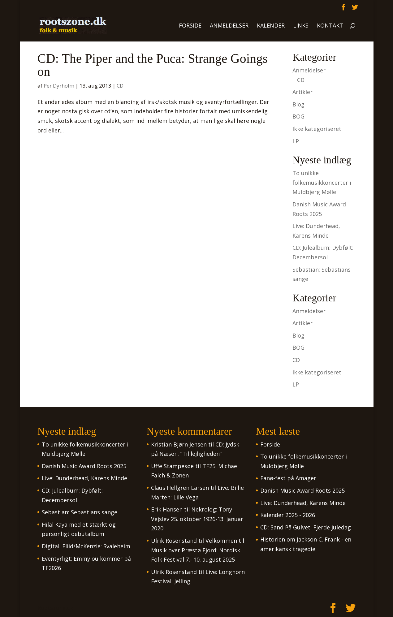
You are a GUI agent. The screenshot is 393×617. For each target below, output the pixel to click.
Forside (190, 26)
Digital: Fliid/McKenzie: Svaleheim (86, 546)
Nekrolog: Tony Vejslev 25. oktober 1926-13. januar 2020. (197, 519)
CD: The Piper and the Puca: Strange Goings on (152, 65)
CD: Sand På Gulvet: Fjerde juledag (305, 527)
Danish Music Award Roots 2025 (84, 466)
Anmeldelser (229, 26)
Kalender (271, 26)
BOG (298, 116)
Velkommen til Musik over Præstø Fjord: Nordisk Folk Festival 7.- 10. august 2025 (197, 550)
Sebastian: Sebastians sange (79, 512)
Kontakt (330, 26)
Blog (298, 104)
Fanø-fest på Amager (288, 478)
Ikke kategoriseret (316, 128)
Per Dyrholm (59, 85)
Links (301, 26)
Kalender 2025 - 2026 (287, 515)
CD (120, 85)
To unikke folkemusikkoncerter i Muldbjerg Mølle (321, 182)
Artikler (302, 92)
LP (295, 141)
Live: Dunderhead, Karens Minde (84, 478)
